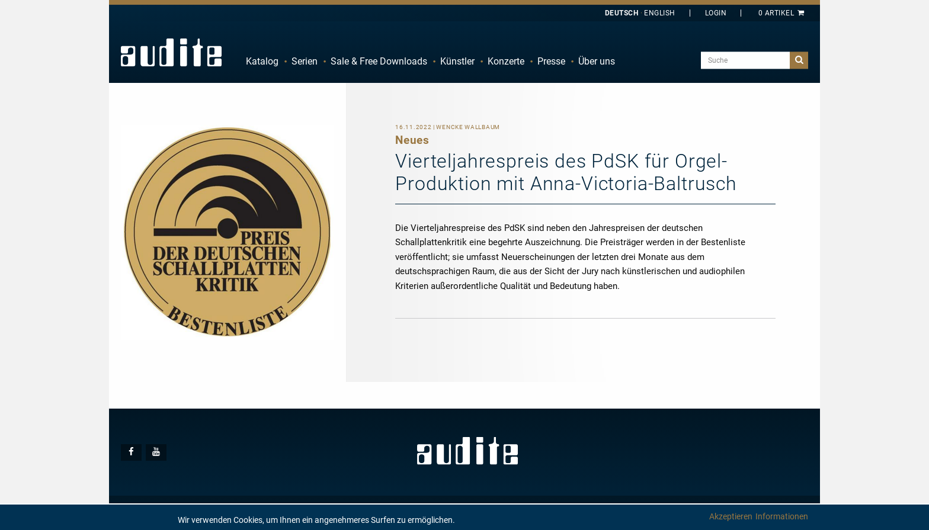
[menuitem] (262, 61)
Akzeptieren (730, 516)
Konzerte (506, 61)
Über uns (596, 61)
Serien (304, 61)
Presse (551, 61)
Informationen (781, 516)
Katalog (262, 61)
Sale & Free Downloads (379, 61)
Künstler (457, 61)
